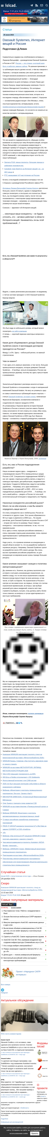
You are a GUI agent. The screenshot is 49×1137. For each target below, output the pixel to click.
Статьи (7, 29)
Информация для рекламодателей (12, 1122)
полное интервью (35, 714)
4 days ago (22, 1054)
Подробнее (4, 1119)
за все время (16, 908)
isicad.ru (43, 1096)
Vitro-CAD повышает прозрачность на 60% (19, 774)
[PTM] (2, 1079)
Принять (34, 1133)
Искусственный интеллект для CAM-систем (19, 780)
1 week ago (22, 1097)
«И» (4, 833)
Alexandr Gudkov (6, 1058)
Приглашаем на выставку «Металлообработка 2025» (23, 855)
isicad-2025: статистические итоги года (16, 876)
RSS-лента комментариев (11, 1034)
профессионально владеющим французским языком (23, 107)
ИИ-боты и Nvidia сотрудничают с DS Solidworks (21, 777)
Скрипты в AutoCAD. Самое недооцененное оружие (24, 937)
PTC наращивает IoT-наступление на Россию (21, 175)
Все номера (5, 985)
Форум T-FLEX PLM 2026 (10, 895)
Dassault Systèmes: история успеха (21, 397)
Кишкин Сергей (5, 1040)
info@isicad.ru (24, 1108)
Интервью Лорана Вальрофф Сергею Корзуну (21, 188)
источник (42, 459)
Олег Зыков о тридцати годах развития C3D (20, 803)
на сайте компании (19, 331)
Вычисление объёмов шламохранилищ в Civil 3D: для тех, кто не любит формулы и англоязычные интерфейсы (23, 930)
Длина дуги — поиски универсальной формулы (22, 955)
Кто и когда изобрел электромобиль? (18, 946)
